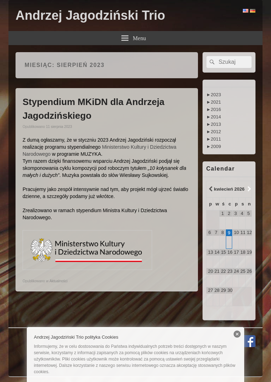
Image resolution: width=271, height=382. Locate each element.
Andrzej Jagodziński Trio (90, 15)
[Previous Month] (209, 189)
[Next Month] (249, 189)
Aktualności (58, 281)
